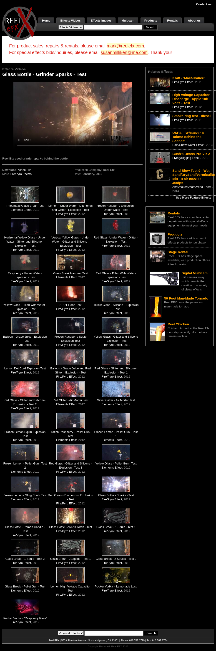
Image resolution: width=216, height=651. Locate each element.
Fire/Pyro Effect (66, 214)
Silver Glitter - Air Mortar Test (116, 400)
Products (150, 20)
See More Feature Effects (193, 197)
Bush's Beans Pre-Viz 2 (191, 154)
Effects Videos (70, 20)
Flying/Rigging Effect (186, 158)
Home (46, 20)
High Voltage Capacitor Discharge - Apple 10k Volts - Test (191, 99)
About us (194, 20)
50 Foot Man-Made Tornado (186, 298)
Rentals (172, 20)
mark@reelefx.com (125, 45)
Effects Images (101, 20)
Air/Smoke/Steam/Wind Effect (192, 187)
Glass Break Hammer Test (70, 273)
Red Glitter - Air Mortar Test (70, 400)
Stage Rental (178, 252)
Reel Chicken (178, 324)
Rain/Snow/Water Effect (188, 145)
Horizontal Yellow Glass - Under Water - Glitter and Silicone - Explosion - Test (25, 241)
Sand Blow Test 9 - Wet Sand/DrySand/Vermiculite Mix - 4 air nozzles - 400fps (193, 177)
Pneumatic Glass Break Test (24, 205)
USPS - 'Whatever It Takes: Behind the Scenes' (188, 137)
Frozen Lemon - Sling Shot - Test (25, 495)
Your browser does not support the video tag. (72, 115)
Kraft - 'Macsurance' (188, 78)
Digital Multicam (194, 273)
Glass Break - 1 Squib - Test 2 (25, 558)
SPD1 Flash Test (71, 305)
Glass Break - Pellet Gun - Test (25, 586)
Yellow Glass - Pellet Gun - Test (115, 463)
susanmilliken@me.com (124, 52)
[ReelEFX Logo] (19, 23)
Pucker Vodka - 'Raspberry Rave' (25, 618)
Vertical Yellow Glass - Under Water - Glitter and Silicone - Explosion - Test (71, 241)
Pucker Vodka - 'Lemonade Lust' (116, 586)
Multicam (128, 20)
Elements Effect (21, 209)
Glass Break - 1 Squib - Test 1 (116, 527)
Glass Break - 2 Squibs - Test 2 (116, 558)
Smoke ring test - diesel (191, 116)
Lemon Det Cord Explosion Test (25, 368)
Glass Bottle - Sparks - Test (116, 495)
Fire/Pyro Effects (21, 174)
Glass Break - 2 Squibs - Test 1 (70, 558)
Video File (24, 170)
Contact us (203, 4)
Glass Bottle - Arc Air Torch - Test (70, 527)
